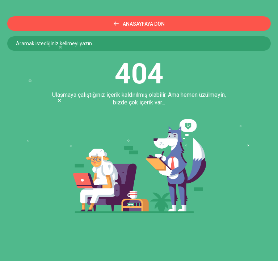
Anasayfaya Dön (139, 24)
